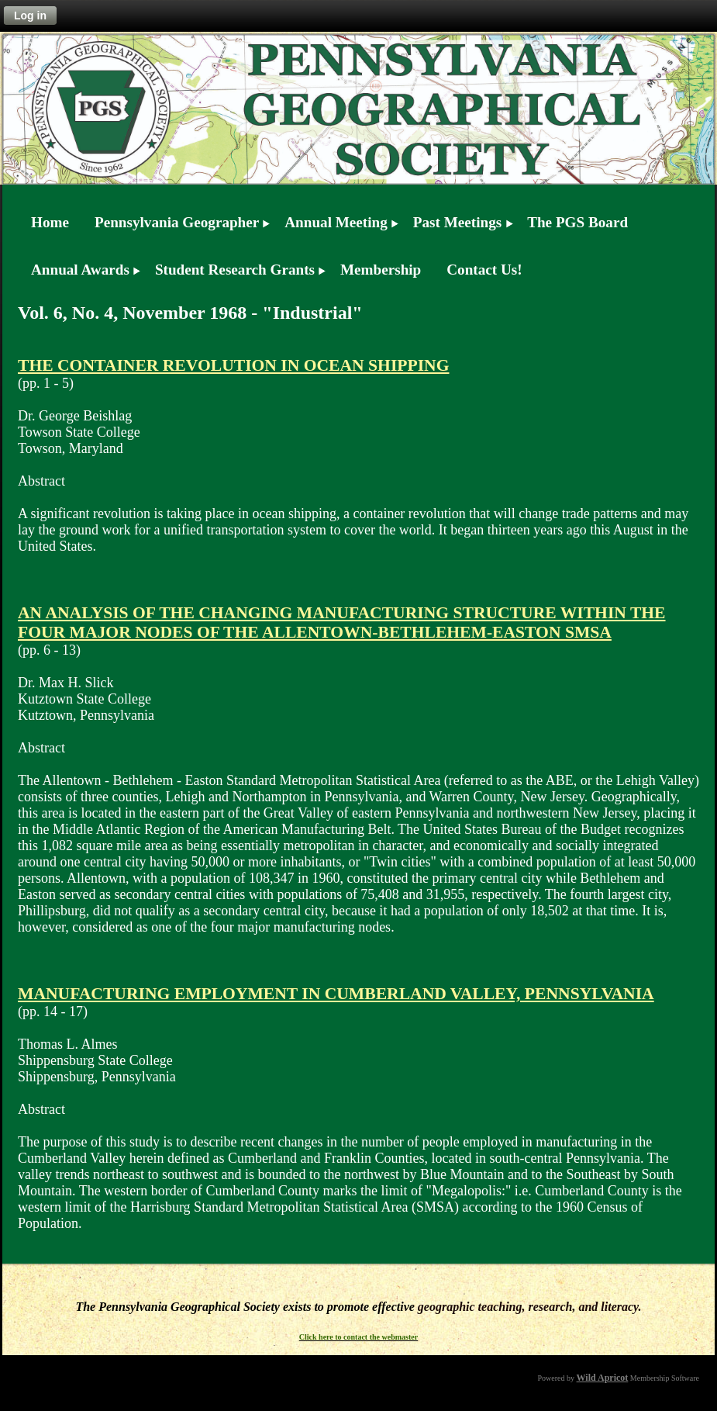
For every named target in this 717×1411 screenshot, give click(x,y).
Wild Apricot (603, 1377)
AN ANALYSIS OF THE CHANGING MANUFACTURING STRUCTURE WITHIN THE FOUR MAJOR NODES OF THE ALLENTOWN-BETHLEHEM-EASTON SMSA (342, 622)
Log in (30, 15)
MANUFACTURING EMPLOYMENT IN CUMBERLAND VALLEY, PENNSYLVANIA (336, 993)
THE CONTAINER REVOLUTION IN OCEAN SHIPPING (233, 365)
